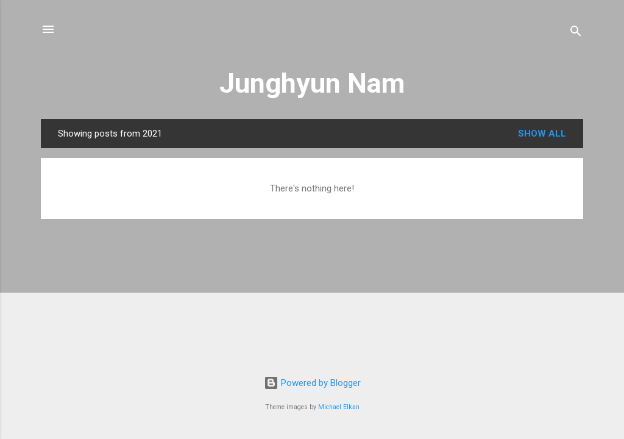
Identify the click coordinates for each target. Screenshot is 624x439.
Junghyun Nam (312, 83)
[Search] (576, 33)
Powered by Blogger (312, 382)
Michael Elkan (339, 407)
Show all (542, 133)
